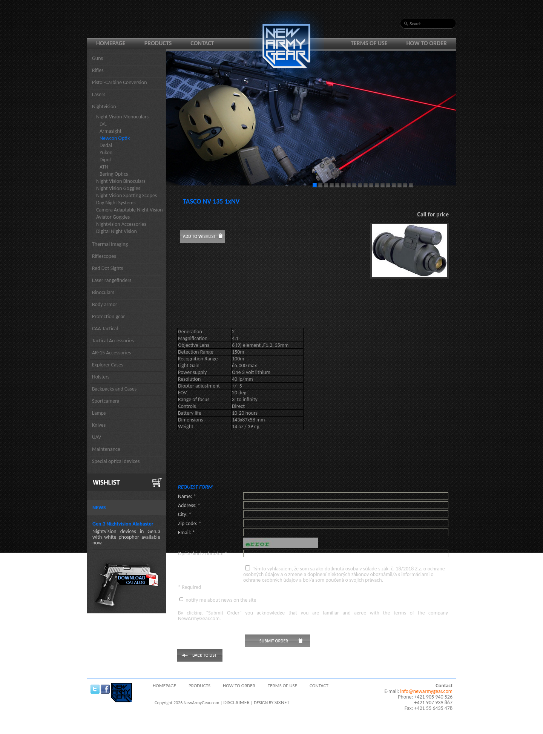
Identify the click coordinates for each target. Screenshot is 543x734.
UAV (96, 437)
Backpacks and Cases (114, 389)
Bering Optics (114, 174)
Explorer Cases (107, 365)
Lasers (98, 94)
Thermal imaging (110, 244)
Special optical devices (116, 461)
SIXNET (282, 702)
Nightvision (104, 106)
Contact (202, 43)
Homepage (111, 43)
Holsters (100, 377)
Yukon (106, 152)
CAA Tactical (105, 328)
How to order (426, 43)
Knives (99, 425)
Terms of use (369, 43)
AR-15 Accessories (111, 353)
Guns (97, 58)
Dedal (106, 145)
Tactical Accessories (113, 340)
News (99, 507)
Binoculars (103, 292)
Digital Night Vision (116, 231)
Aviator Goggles (113, 217)
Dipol (105, 159)
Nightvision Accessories (121, 224)
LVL (103, 124)
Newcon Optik (115, 138)
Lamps (99, 413)
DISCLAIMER (236, 702)
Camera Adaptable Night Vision (129, 210)
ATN (104, 167)
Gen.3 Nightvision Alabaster (122, 524)
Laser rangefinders (111, 280)
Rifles (98, 70)
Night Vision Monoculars (122, 116)
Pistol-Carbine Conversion (119, 82)
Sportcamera (106, 401)
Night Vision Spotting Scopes (126, 195)
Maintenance (106, 449)
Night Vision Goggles (118, 188)
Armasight (110, 131)
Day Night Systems (115, 202)
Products (158, 43)
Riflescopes (104, 256)
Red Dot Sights (107, 268)
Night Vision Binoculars (121, 181)
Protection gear (108, 316)
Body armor (104, 304)
